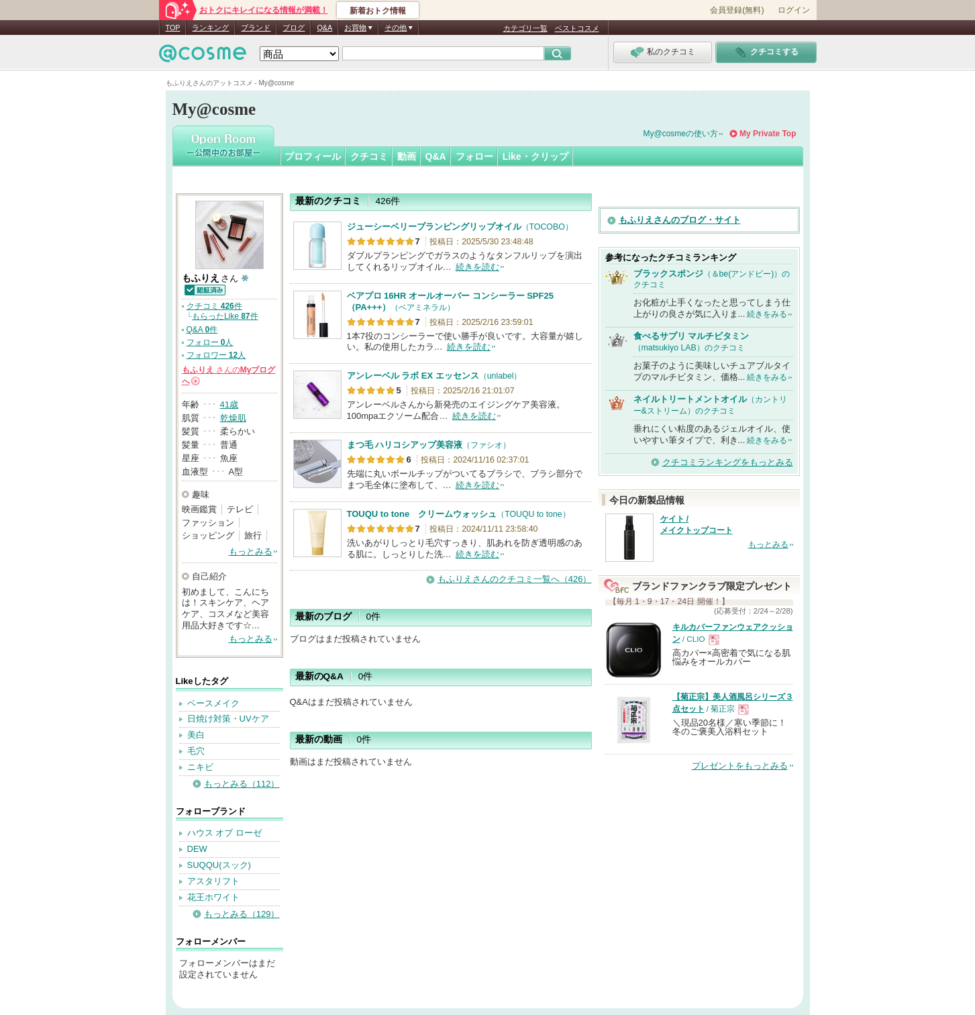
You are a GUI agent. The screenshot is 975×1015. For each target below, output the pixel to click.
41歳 (229, 404)
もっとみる (250, 551)
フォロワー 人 (216, 355)
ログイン (794, 10)
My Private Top (767, 133)
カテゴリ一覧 (525, 28)
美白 (196, 735)
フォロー (474, 156)
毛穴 (196, 751)
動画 (406, 156)
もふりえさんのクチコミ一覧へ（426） (515, 579)
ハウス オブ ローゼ (224, 833)
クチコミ (369, 156)
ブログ (294, 27)
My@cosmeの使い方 (681, 133)
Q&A (324, 27)
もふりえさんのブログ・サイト (680, 220)
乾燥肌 (233, 418)
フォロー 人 (210, 342)
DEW (197, 849)
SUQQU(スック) (219, 865)
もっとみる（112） (242, 784)
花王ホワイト (213, 897)
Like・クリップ (535, 156)
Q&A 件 (202, 329)
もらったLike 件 (225, 316)
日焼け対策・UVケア (228, 719)
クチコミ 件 (214, 306)
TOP (173, 27)
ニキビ (200, 767)
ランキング (210, 27)
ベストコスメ (577, 28)
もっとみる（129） (242, 914)
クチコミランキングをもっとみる (727, 462)
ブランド (255, 27)
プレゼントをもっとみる (740, 766)
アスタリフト (213, 881)
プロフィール (313, 156)
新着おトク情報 (378, 10)
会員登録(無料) (737, 10)
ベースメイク (213, 703)
